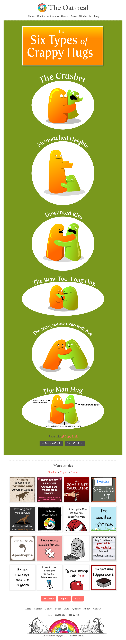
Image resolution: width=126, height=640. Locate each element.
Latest (74, 472)
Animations (53, 16)
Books (73, 16)
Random (52, 472)
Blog (96, 16)
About (87, 608)
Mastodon (60, 614)
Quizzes (76, 608)
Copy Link (69, 436)
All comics (48, 598)
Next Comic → (75, 443)
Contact (97, 608)
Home (31, 16)
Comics (41, 16)
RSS (50, 614)
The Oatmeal (68, 7)
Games (64, 16)
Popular (64, 472)
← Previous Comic (51, 443)
